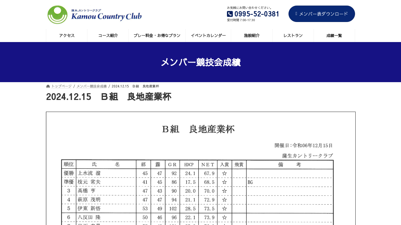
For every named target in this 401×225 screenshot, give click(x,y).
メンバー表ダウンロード (321, 14)
